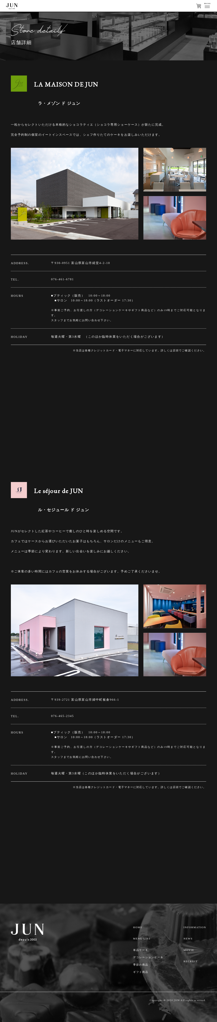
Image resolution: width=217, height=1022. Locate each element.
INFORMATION (195, 927)
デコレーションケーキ (148, 957)
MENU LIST (142, 938)
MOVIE (189, 950)
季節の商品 (140, 964)
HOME (138, 927)
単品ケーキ (140, 950)
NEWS (188, 938)
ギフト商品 (140, 971)
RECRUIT (191, 961)
